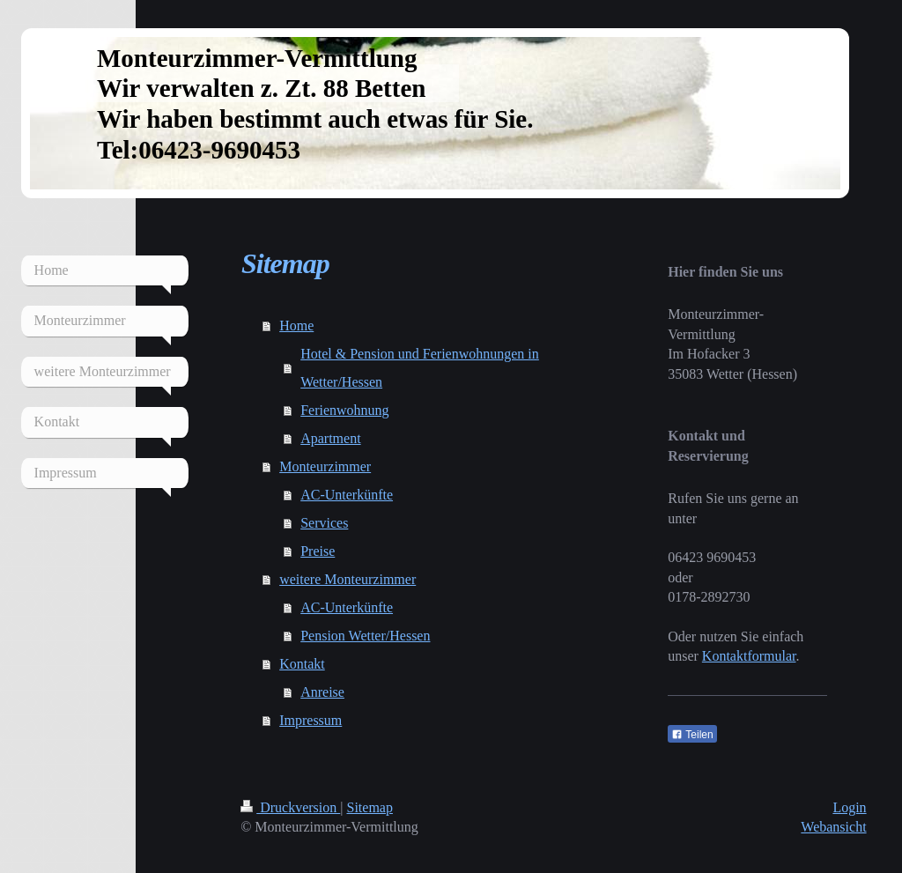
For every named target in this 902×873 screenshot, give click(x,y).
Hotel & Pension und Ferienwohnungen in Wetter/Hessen (419, 367)
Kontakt (302, 663)
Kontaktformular (749, 655)
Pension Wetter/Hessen (365, 635)
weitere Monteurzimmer (347, 579)
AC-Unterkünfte (346, 494)
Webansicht (833, 826)
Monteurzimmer (325, 466)
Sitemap (370, 807)
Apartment (330, 438)
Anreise (322, 691)
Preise (317, 551)
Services (324, 522)
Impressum (310, 720)
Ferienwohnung (344, 410)
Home (296, 325)
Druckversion (290, 807)
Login (849, 807)
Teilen (692, 735)
